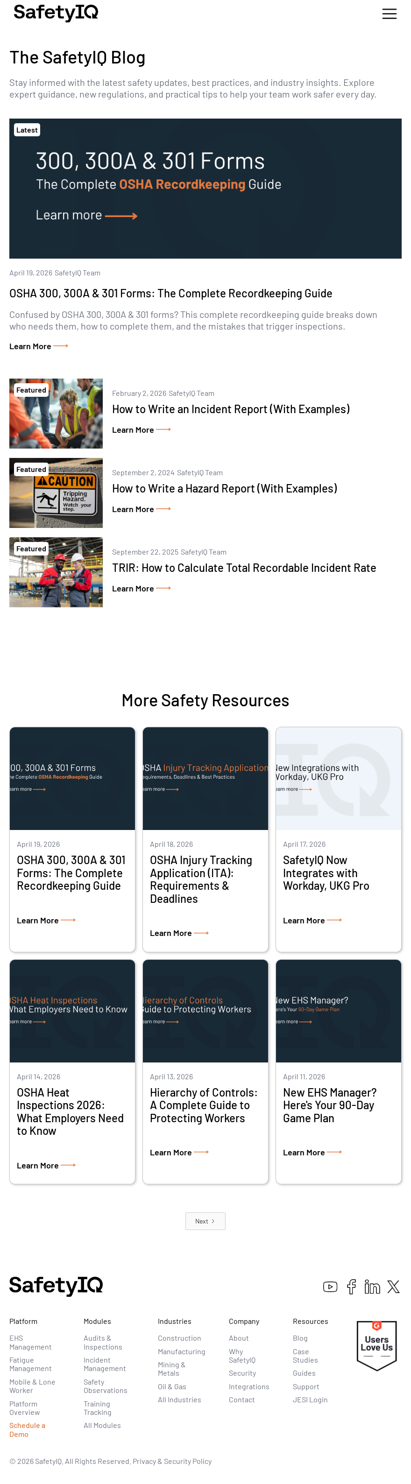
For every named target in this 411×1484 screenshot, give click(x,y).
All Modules (102, 1425)
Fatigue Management (30, 1363)
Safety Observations (106, 1385)
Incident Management (105, 1363)
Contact (242, 1399)
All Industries (179, 1399)
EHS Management (30, 1341)
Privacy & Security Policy (172, 1460)
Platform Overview (24, 1407)
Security (242, 1372)
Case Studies (305, 1355)
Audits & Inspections (103, 1341)
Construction (179, 1337)
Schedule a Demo (27, 1429)
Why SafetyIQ (242, 1355)
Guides (304, 1372)
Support (306, 1386)
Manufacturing (182, 1351)
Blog (300, 1337)
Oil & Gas (172, 1386)
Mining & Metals (172, 1368)
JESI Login (310, 1399)
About (239, 1337)
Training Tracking (98, 1407)
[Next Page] (205, 1221)
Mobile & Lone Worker (32, 1385)
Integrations (249, 1386)
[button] (389, 13)
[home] (56, 13)
